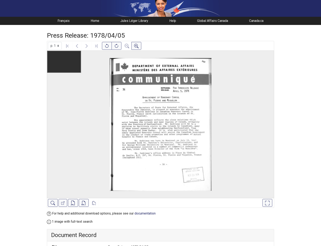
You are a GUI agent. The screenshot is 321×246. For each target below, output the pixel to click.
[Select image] (55, 46)
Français (64, 21)
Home (95, 21)
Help (172, 21)
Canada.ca (256, 21)
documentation (145, 213)
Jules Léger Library (134, 21)
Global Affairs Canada (212, 21)
